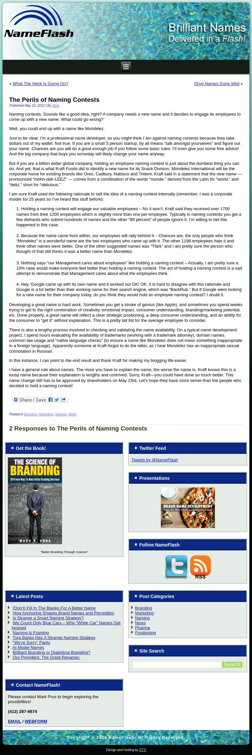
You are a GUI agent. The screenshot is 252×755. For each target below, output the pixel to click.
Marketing (46, 414)
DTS (142, 750)
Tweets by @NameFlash (154, 459)
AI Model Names (28, 647)
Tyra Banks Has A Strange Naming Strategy (54, 637)
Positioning (145, 632)
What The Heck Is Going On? (41, 83)
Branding (30, 414)
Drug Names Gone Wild (216, 83)
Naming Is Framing (31, 632)
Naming (60, 414)
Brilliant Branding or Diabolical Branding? (51, 652)
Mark (55, 105)
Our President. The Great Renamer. (46, 657)
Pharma (142, 627)
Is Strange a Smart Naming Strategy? (48, 617)
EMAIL (14, 721)
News (72, 414)
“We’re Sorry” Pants (31, 642)
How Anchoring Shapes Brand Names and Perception (63, 613)
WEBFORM (36, 721)
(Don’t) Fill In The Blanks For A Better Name (54, 608)
